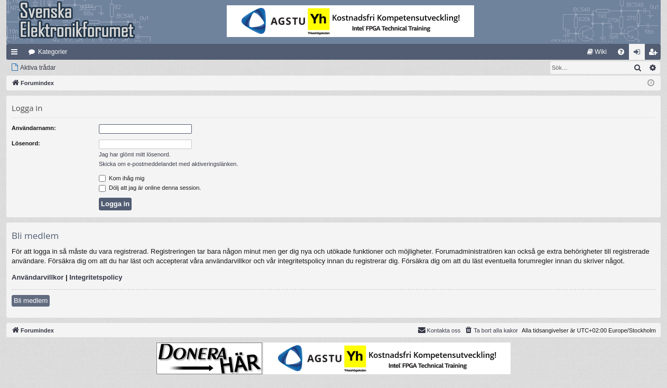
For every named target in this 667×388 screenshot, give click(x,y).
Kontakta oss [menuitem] (439, 330)
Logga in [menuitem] (639, 54)
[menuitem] (597, 52)
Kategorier (52, 52)
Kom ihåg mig (121, 178)
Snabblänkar (16, 54)
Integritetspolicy (95, 277)
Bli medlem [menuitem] (655, 54)
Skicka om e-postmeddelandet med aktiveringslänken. (168, 164)
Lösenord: (26, 143)
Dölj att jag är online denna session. (150, 187)
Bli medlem (31, 300)
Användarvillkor (37, 277)
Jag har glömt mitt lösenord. (135, 154)
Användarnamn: (34, 128)
